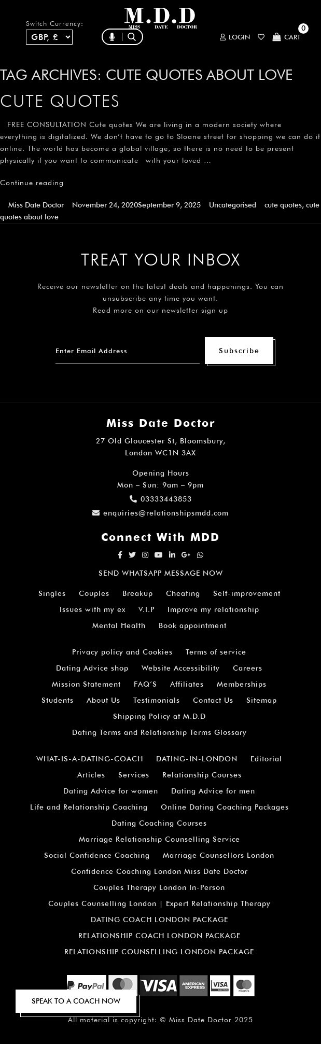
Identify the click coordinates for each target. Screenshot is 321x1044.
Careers (247, 668)
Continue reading (32, 182)
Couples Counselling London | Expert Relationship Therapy (159, 903)
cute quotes (283, 205)
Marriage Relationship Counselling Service (159, 839)
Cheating (183, 593)
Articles (91, 775)
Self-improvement (247, 593)
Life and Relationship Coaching (89, 807)
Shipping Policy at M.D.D (159, 716)
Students (57, 700)
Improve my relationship (213, 609)
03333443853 (161, 499)
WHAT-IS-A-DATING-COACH (89, 759)
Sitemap (261, 700)
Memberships (242, 684)
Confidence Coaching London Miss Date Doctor (159, 871)
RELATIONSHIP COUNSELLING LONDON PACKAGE (159, 952)
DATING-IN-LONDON (197, 759)
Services (133, 775)
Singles (52, 593)
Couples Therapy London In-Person (159, 887)
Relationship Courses (202, 775)
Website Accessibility (181, 668)
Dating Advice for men (213, 791)
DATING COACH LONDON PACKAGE (159, 919)
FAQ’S (145, 684)
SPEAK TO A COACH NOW (76, 1001)
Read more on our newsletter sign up (160, 310)
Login (235, 37)
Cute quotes (60, 101)
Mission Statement (86, 684)
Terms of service (216, 652)
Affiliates (187, 684)
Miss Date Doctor (36, 205)
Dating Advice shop (92, 668)
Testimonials (156, 700)
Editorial (266, 759)
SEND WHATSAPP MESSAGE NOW (161, 573)
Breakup (137, 593)
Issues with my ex (92, 609)
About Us (103, 700)
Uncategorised (232, 205)
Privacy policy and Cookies (122, 652)
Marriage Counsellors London (218, 855)
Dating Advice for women (110, 791)
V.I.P (146, 609)
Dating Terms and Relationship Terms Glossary (159, 732)
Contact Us (213, 700)
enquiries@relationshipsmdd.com (160, 513)
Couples (94, 593)
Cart (286, 37)
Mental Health (119, 625)
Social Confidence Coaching (97, 855)
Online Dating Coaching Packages (225, 807)
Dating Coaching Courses (159, 823)
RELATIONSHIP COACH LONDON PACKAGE (159, 935)
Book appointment (193, 625)
